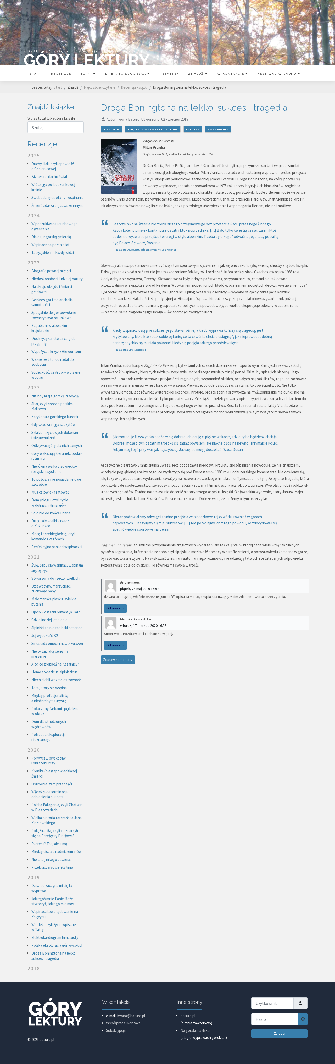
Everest (192, 129)
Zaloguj (279, 1033)
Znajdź (198, 73)
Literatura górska (127, 73)
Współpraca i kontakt (123, 1023)
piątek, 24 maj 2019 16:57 (139, 588)
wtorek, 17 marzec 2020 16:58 (143, 625)
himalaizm (111, 129)
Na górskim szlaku (195, 1030)
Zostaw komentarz (118, 659)
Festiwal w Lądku (279, 73)
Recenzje (61, 73)
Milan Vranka (218, 129)
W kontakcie (232, 73)
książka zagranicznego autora (152, 129)
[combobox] (55, 127)
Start (36, 73)
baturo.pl (188, 1015)
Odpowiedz (115, 608)
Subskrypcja (116, 1030)
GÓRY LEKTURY (87, 60)
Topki (88, 73)
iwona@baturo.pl (131, 1015)
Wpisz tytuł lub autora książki (51, 118)
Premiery (169, 73)
